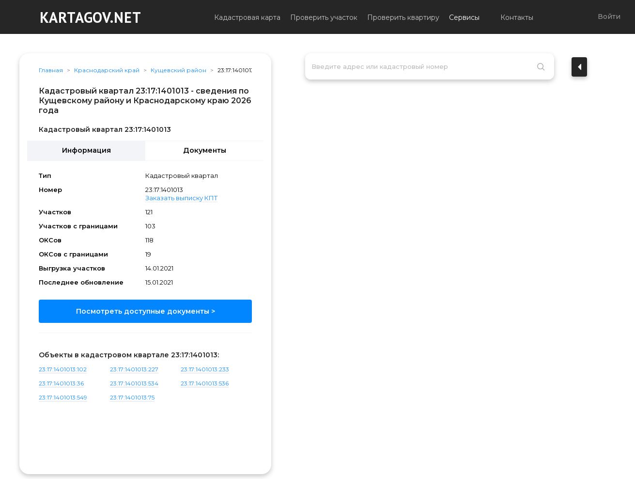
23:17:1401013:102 (63, 369)
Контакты (516, 17)
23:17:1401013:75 (132, 397)
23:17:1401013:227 (134, 369)
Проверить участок (323, 17)
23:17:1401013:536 (205, 383)
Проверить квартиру (403, 17)
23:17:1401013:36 (61, 383)
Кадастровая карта (247, 17)
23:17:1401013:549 (63, 397)
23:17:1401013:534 (134, 383)
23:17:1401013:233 (205, 369)
